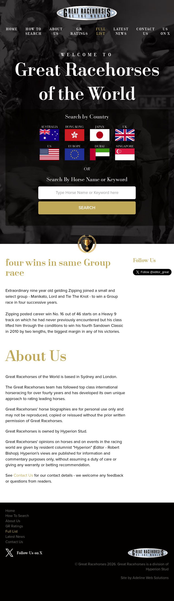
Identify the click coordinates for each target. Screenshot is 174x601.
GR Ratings (79, 31)
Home (11, 29)
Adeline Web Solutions (151, 578)
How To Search (33, 31)
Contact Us (145, 31)
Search (87, 207)
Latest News (121, 31)
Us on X (165, 31)
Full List (101, 31)
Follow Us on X (29, 552)
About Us (56, 31)
